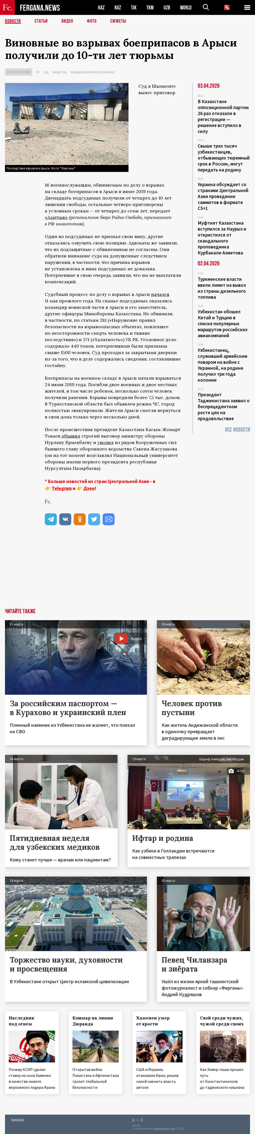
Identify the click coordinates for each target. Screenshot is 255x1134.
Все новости (237, 429)
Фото (92, 21)
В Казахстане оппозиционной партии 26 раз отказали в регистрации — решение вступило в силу (223, 116)
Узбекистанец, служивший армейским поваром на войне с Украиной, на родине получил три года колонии (222, 365)
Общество (59, 72)
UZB (167, 7)
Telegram (62, 488)
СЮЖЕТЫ (118, 21)
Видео (67, 21)
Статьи (41, 21)
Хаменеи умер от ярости (153, 1021)
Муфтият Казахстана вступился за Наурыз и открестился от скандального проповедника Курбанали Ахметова (222, 238)
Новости (13, 21)
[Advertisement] (127, 571)
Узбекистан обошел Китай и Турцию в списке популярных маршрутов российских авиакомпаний (223, 323)
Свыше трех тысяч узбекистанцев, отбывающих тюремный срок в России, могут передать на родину (224, 158)
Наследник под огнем (21, 1021)
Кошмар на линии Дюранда (92, 1021)
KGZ (118, 7)
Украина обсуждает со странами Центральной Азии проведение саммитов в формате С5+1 (223, 196)
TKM (150, 7)
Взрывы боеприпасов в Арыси (93, 72)
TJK (133, 7)
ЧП (38, 72)
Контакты (17, 1119)
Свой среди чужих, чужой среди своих (222, 1021)
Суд (45, 72)
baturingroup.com (164, 1128)
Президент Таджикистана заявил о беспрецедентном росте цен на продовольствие (224, 406)
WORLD (185, 7)
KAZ (101, 7)
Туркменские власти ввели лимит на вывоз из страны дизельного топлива (222, 288)
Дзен (89, 488)
